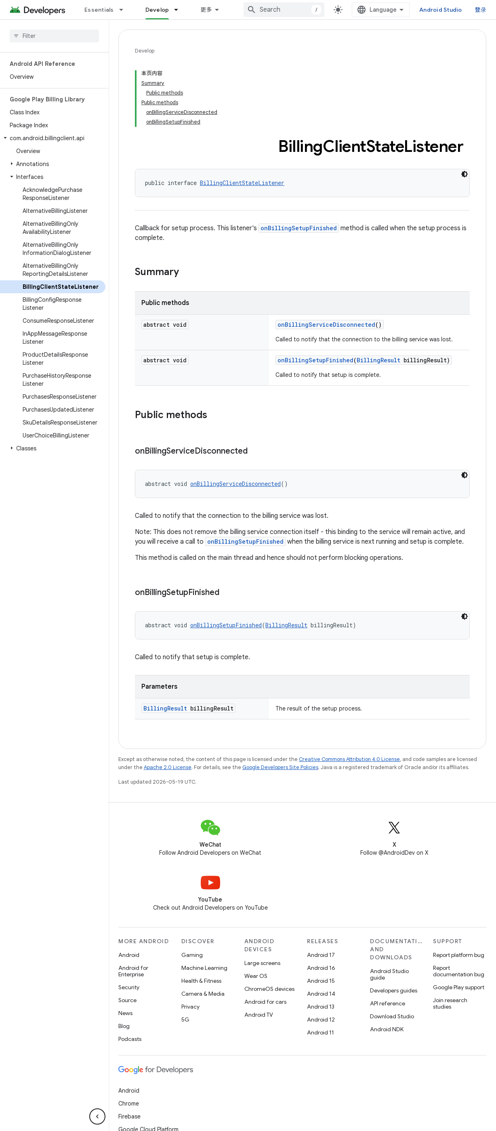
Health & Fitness (201, 980)
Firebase (129, 1116)
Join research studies (450, 1003)
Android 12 (321, 1019)
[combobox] (284, 9)
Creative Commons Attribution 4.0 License (349, 759)
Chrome (128, 1103)
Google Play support (458, 987)
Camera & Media (203, 993)
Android (128, 955)
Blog (124, 1026)
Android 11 (320, 1032)
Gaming (192, 955)
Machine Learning (204, 967)
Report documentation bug (458, 971)
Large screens (262, 963)
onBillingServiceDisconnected (326, 324)
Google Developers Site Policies (280, 767)
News (125, 1013)
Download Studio (392, 1016)
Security (128, 987)
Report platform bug (458, 955)
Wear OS (255, 976)
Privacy (190, 1006)
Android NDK (387, 1029)
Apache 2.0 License (167, 767)
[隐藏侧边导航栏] (97, 1116)
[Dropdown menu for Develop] (180, 9)
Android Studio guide (389, 974)
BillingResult (378, 360)
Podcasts (129, 1039)
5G (185, 1019)
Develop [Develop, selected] (157, 9)
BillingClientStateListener (242, 183)
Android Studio (440, 9)
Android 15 (321, 980)
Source (127, 1000)
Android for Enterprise (133, 971)
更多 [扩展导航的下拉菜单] (206, 9)
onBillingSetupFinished (299, 228)
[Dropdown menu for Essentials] (125, 9)
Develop (144, 50)
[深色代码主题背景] (464, 174)
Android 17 (321, 955)
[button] (52, 138)
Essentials (99, 9)
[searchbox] (54, 35)
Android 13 (320, 1006)
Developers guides (393, 990)
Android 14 (321, 993)
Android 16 (321, 967)
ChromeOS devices (269, 988)
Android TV (258, 1014)
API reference (387, 1003)
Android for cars (265, 1001)
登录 (481, 9)
